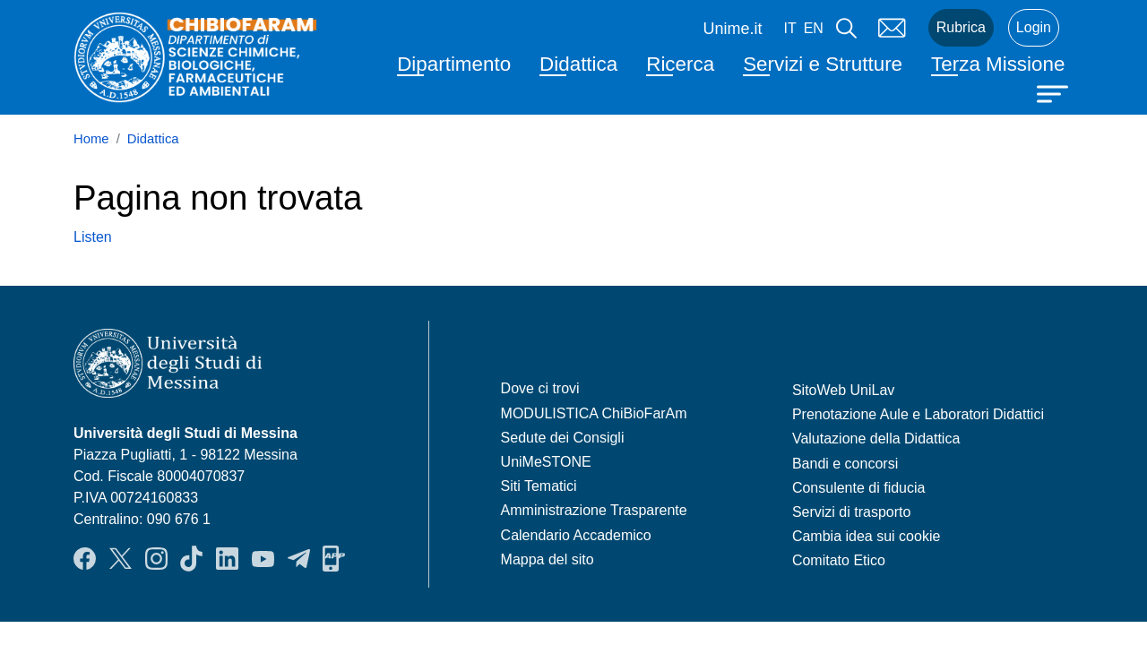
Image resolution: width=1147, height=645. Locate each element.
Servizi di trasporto (851, 512)
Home (91, 139)
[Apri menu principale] (1055, 92)
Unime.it (732, 29)
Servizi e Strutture (822, 64)
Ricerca (680, 64)
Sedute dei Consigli (563, 437)
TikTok (191, 558)
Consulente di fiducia (859, 487)
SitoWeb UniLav (843, 390)
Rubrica (961, 27)
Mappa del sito (547, 559)
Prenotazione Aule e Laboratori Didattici (918, 414)
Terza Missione (998, 64)
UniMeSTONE (546, 461)
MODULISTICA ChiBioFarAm (594, 413)
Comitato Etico (838, 560)
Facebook (84, 558)
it (789, 28)
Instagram (156, 558)
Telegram (299, 558)
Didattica (578, 64)
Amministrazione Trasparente (594, 510)
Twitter (120, 558)
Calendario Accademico (576, 535)
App (334, 558)
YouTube (263, 558)
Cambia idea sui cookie (866, 536)
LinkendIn (227, 558)
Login (1033, 27)
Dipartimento (454, 64)
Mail (892, 28)
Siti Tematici (539, 486)
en (814, 28)
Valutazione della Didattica (876, 438)
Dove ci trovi (540, 388)
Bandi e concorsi (845, 463)
